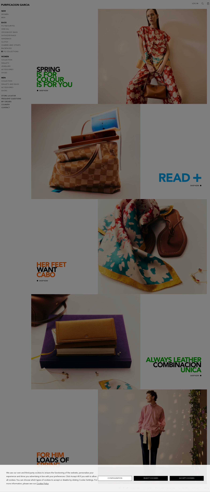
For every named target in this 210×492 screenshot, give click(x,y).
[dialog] (105, 478)
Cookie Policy (42, 484)
